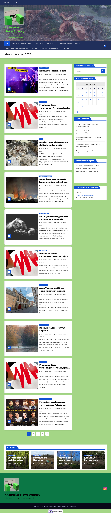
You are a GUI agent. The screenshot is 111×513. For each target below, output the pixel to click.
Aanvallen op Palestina (46, 176)
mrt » (83, 112)
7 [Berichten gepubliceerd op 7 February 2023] (82, 95)
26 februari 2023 (47, 334)
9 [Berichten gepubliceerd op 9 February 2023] (90, 95)
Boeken (67, 48)
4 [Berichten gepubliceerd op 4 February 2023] (98, 92)
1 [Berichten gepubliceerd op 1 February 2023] (86, 92)
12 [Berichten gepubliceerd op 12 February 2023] (102, 95)
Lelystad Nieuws (44, 67)
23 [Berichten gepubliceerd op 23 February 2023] (90, 103)
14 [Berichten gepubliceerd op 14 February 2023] (82, 99)
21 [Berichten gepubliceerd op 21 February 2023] (82, 103)
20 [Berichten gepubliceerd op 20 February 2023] (78, 103)
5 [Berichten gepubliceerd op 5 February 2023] (102, 92)
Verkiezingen (43, 102)
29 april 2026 (39, 463)
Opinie (41, 139)
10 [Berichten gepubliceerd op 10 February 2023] (94, 95)
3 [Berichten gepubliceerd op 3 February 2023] (94, 92)
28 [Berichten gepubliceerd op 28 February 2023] (82, 106)
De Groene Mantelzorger (22, 43)
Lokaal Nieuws (43, 284)
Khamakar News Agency (22, 495)
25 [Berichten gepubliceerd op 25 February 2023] (98, 103)
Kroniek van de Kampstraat (71, 43)
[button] (101, 46)
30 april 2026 (13, 463)
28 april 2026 (64, 463)
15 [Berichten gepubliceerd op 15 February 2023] (86, 99)
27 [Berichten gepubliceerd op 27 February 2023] (78, 106)
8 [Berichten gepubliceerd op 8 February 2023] (86, 95)
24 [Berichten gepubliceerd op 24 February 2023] (94, 103)
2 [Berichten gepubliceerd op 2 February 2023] (90, 92)
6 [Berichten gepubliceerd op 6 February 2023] (78, 95)
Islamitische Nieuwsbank (46, 43)
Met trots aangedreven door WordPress (45, 506)
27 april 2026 (90, 463)
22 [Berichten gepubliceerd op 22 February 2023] (86, 103)
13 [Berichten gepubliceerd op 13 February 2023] (78, 99)
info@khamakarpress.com (85, 195)
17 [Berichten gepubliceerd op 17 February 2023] (94, 99)
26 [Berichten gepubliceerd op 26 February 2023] (102, 103)
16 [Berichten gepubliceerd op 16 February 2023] (90, 99)
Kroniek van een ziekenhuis (17, 48)
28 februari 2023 (47, 74)
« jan (77, 112)
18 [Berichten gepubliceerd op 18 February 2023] (98, 99)
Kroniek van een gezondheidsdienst (46, 48)
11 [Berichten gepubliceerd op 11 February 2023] (98, 95)
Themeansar (73, 506)
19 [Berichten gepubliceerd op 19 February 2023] (102, 99)
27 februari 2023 (47, 222)
